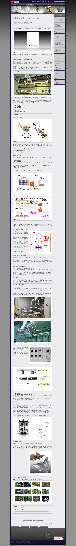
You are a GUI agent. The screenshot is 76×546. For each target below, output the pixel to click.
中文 (45, 1)
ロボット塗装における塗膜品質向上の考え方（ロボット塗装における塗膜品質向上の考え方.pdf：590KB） (32, 511)
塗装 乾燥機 (57, 60)
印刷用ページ (27, 520)
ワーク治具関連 (57, 82)
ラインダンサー (57, 37)
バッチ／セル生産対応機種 (58, 42)
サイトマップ (47, 538)
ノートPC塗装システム (58, 25)
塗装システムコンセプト (58, 27)
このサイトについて (48, 537)
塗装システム (23, 13)
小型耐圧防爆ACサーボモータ (59, 44)
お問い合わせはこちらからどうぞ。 (30, 542)
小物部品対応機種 (57, 43)
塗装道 (55, 534)
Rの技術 (56, 55)
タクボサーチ (56, 530)
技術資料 (27, 13)
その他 (56, 80)
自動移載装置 (57, 73)
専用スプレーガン (57, 50)
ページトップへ (48, 523)
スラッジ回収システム (58, 68)
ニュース (14, 531)
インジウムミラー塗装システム (59, 19)
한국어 (51, 1)
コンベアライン (57, 77)
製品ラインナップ (37, 520)
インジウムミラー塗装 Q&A (58, 20)
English (40, 1)
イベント (22, 531)
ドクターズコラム (56, 531)
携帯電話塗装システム (58, 24)
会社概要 (47, 530)
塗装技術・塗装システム (41, 535)
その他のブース (57, 69)
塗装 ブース (57, 65)
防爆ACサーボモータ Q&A (58, 45)
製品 (21, 530)
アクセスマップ (48, 531)
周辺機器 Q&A (57, 78)
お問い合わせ (48, 534)
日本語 (35, 1)
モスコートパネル (57, 83)
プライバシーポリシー (49, 536)
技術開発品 (56, 38)
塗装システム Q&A (57, 32)
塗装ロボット (57, 34)
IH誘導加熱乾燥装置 (57, 63)
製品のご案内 (17, 13)
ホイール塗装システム (58, 26)
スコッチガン (57, 49)
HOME (13, 13)
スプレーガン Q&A (57, 52)
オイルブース (57, 67)
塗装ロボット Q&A (57, 51)
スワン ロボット (57, 36)
